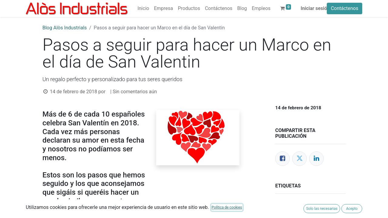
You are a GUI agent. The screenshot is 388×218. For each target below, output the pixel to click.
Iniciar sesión (315, 8)
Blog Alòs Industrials (64, 28)
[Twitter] (299, 158)
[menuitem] (143, 8)
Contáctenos (344, 8)
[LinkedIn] (316, 158)
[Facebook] (282, 158)
